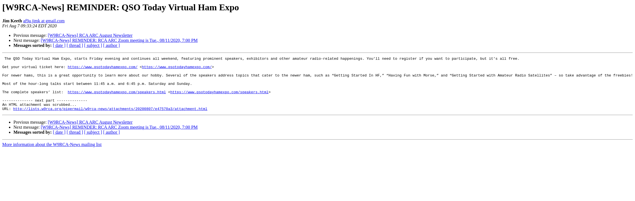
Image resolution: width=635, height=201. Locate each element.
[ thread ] (75, 45)
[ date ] (59, 45)
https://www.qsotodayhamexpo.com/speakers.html (117, 99)
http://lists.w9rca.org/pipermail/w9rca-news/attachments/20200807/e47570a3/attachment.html (110, 119)
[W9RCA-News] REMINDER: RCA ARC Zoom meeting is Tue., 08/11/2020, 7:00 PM (119, 40)
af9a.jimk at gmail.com (44, 20)
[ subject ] (93, 45)
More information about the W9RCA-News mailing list (52, 155)
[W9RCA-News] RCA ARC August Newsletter (90, 35)
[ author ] (111, 45)
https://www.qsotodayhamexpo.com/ (103, 69)
